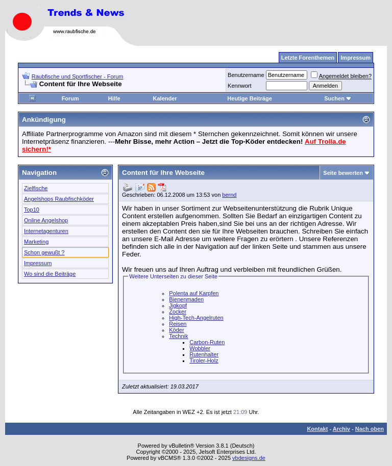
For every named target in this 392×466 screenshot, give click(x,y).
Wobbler (199, 348)
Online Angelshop (46, 220)
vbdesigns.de (248, 458)
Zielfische (35, 188)
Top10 (31, 209)
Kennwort (239, 86)
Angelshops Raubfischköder (59, 199)
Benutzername (246, 75)
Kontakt (317, 429)
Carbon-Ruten (207, 342)
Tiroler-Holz (203, 360)
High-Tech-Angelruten (196, 318)
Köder (176, 330)
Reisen (177, 324)
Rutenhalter (203, 354)
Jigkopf (178, 305)
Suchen (338, 98)
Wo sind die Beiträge (50, 274)
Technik (178, 336)
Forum (70, 98)
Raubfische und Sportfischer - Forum (78, 76)
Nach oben (369, 429)
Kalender (165, 98)
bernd (229, 195)
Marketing (36, 242)
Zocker (177, 311)
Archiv (341, 429)
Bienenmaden (186, 299)
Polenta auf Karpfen (193, 293)
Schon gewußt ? (44, 252)
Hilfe (114, 98)
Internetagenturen (46, 231)
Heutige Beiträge (249, 98)
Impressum (38, 263)
